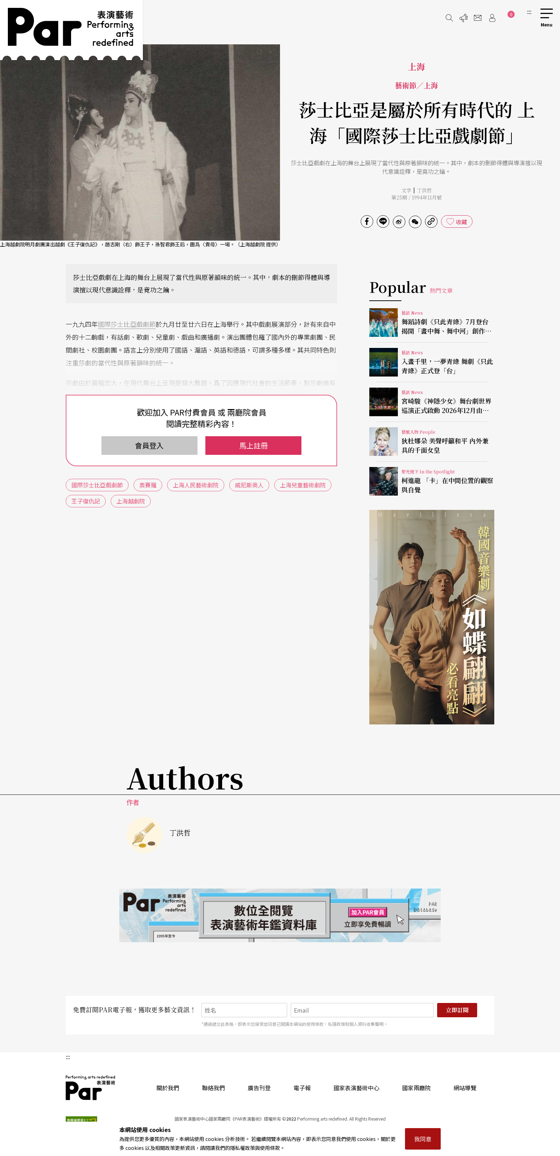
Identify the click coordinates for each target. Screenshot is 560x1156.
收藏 (461, 221)
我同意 (422, 1139)
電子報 (302, 1087)
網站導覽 (465, 1087)
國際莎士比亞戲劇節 (127, 324)
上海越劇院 (130, 501)
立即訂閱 (457, 1010)
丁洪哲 (424, 190)
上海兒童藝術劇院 (303, 485)
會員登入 (149, 445)
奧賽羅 (147, 485)
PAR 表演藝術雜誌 (91, 1087)
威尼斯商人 (249, 485)
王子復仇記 (85, 501)
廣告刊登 (259, 1087)
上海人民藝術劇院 (196, 485)
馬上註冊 (253, 445)
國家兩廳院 (416, 1087)
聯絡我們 (213, 1087)
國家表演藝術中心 (356, 1087)
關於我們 (167, 1087)
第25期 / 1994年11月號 (416, 197)
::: (529, 11)
